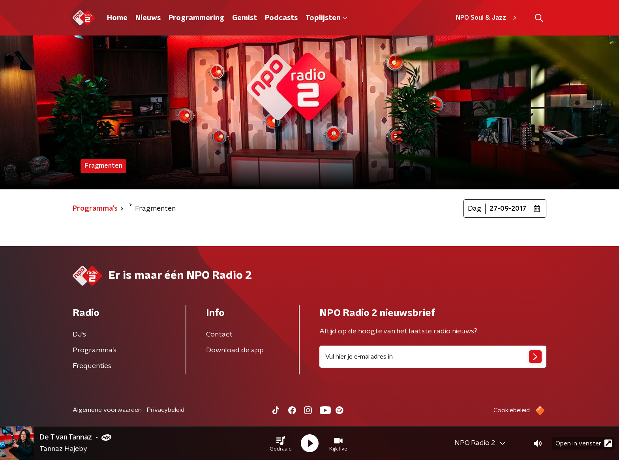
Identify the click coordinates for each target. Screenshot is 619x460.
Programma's (94, 350)
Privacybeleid (165, 410)
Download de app (235, 350)
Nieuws (148, 18)
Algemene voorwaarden (107, 410)
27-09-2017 (508, 209)
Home (117, 18)
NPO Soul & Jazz (487, 18)
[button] (280, 443)
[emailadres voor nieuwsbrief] (432, 357)
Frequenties (92, 366)
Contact (219, 334)
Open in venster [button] (583, 443)
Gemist (244, 18)
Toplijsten (326, 18)
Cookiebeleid (511, 410)
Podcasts (281, 18)
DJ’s (79, 334)
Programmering (196, 18)
